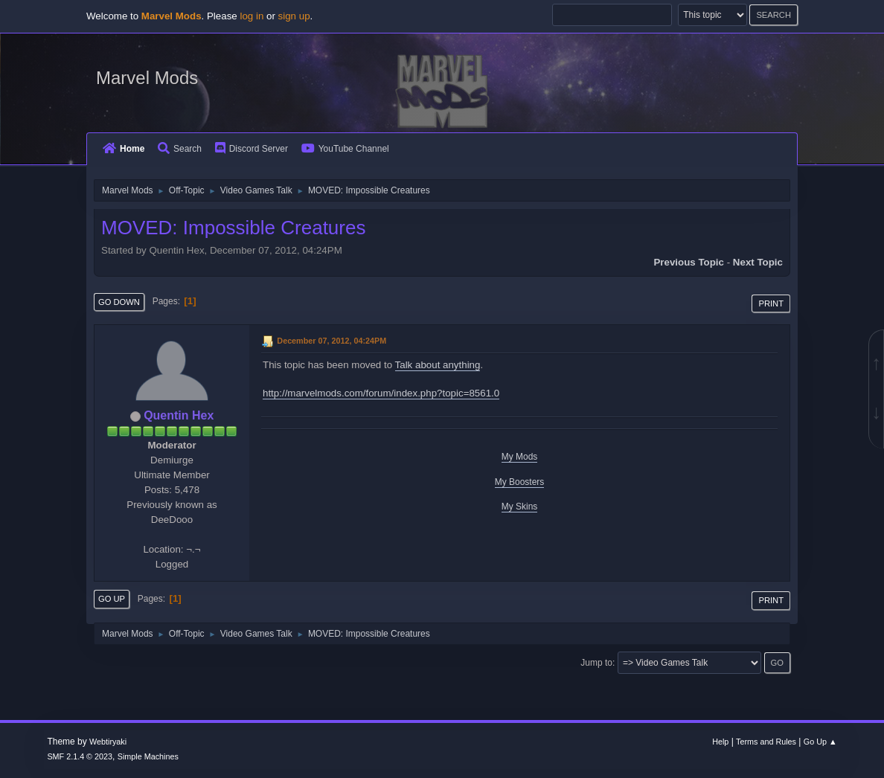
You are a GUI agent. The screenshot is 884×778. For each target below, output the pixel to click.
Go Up (111, 598)
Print (771, 303)
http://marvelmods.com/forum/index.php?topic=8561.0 (381, 393)
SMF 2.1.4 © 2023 (79, 756)
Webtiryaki (107, 741)
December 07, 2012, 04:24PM (331, 340)
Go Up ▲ (820, 741)
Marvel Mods (147, 78)
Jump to (596, 663)
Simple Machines (148, 756)
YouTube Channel (345, 149)
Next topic (758, 262)
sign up (294, 16)
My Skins (520, 506)
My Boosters (520, 482)
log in (251, 16)
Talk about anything (438, 364)
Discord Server (251, 149)
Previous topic (688, 262)
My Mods (520, 456)
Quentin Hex (179, 415)
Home (123, 149)
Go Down (119, 302)
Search (180, 149)
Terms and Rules (766, 741)
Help (720, 741)
